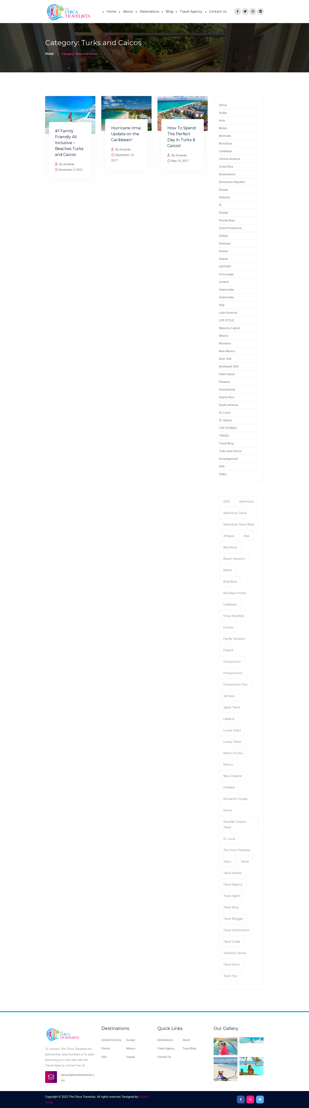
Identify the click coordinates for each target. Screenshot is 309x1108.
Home (111, 11)
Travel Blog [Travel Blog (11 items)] (230, 907)
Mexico (224, 336)
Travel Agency (191, 11)
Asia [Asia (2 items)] (246, 536)
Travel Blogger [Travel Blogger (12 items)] (233, 919)
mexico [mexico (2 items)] (228, 764)
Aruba (223, 113)
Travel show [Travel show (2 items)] (231, 964)
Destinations (149, 11)
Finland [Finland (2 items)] (228, 650)
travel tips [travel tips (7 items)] (230, 976)
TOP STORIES (228, 428)
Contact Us (217, 11)
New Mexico (227, 351)
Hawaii (223, 259)
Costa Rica (226, 166)
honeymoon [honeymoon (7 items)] (232, 661)
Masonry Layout (229, 328)
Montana (225, 343)
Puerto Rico (226, 397)
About (128, 11)
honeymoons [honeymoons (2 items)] (232, 673)
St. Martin (225, 420)
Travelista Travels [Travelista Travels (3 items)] (234, 953)
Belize (223, 128)
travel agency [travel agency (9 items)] (233, 884)
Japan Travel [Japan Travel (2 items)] (231, 707)
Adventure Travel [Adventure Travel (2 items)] (235, 513)
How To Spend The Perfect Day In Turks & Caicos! (181, 137)
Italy (221, 305)
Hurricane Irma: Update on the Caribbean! (126, 134)
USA (221, 466)
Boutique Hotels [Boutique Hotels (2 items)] (234, 593)
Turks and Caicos (230, 451)
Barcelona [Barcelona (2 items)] (230, 547)
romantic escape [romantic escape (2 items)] (235, 799)
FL (220, 205)
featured (224, 197)
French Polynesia (230, 228)
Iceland (223, 282)
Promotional (227, 389)
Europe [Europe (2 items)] (228, 627)
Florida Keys (227, 220)
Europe (223, 189)
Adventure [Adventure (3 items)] (246, 501)
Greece (223, 251)
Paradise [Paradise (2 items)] (229, 787)
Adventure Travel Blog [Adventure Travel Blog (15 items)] (238, 524)
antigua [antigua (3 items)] (228, 536)
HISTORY (225, 266)
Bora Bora (225, 143)
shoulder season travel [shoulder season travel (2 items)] (234, 824)
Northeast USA (228, 366)
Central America (229, 159)
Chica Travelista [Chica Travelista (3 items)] (233, 616)
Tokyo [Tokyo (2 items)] (227, 861)
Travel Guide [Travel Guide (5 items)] (231, 941)
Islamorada (226, 289)
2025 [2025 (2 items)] (226, 501)
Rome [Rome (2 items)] (227, 810)
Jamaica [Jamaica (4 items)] (229, 696)
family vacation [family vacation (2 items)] (234, 639)
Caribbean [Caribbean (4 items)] (230, 604)
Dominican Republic (232, 182)
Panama (224, 382)
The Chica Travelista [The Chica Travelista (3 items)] (236, 850)
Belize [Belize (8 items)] (227, 570)
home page (226, 274)
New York (225, 359)
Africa (223, 105)
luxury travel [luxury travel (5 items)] (232, 741)
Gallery (223, 236)
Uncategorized (228, 459)
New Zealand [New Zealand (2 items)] (232, 776)
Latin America (228, 312)
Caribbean (225, 151)
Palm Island (226, 374)
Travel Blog (226, 443)
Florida (223, 213)
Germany (225, 243)
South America (228, 405)
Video (222, 474)
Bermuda (225, 136)
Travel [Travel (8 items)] (245, 861)
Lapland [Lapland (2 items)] (228, 719)
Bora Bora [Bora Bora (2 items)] (230, 581)
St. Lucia (224, 412)
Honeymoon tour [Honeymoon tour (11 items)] (235, 684)
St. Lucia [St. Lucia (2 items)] (229, 838)
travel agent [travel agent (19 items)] (232, 896)
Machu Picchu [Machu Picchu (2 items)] (233, 753)
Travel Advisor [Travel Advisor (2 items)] (232, 873)
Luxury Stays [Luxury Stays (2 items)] (232, 730)
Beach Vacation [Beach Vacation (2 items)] (234, 559)
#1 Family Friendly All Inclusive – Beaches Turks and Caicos (69, 143)
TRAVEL (224, 435)
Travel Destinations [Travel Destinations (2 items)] (236, 930)
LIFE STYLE (226, 320)
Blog (169, 11)
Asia (222, 120)
